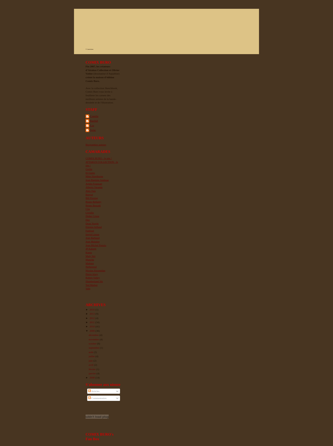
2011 (92, 322)
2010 (92, 326)
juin (91, 360)
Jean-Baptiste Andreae (97, 180)
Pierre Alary (92, 274)
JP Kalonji (91, 248)
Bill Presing (92, 198)
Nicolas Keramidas (95, 270)
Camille (94, 116)
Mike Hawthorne (94, 176)
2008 (92, 377)
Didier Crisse (92, 216)
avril (91, 364)
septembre (94, 347)
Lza (92, 125)
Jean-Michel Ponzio (96, 245)
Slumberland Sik (94, 281)
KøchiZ (94, 120)
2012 (92, 318)
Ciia (88, 209)
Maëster (90, 263)
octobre (93, 343)
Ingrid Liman (92, 234)
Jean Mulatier (93, 241)
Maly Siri (91, 256)
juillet (92, 356)
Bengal (89, 194)
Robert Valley (93, 277)
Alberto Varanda (94, 187)
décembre (94, 335)
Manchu (90, 259)
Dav (88, 219)
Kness (89, 252)
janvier (92, 373)
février (92, 369)
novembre (94, 339)
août (91, 352)
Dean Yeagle (92, 223)
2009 (92, 330)
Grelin (89, 169)
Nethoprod (91, 266)
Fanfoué (90, 230)
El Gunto (90, 172)
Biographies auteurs (96, 144)
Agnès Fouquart (94, 183)
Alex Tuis (91, 190)
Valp (88, 288)
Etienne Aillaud (94, 227)
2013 (92, 313)
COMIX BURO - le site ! (99, 158)
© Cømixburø (89, 49)
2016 (92, 309)
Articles (94, 391)
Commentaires (97, 398)
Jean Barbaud (93, 237)
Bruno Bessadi (93, 205)
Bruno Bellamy (94, 201)
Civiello (90, 212)
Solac (93, 130)
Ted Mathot (92, 285)
